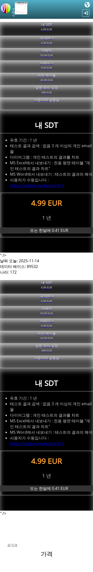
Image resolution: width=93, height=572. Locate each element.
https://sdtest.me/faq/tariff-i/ (37, 185)
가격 (14, 545)
